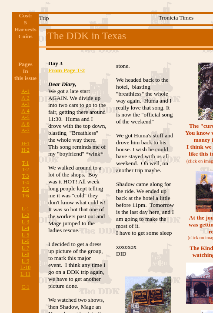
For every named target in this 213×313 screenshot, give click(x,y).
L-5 (25, 235)
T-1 (25, 163)
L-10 (25, 267)
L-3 (25, 222)
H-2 (25, 150)
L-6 (25, 241)
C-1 (26, 287)
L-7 (25, 248)
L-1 (25, 209)
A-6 (25, 124)
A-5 (25, 117)
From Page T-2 (66, 70)
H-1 (25, 143)
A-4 (25, 111)
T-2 (25, 169)
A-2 (25, 98)
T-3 (25, 176)
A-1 (25, 91)
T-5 (25, 189)
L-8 (25, 254)
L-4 (25, 228)
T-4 (25, 183)
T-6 (25, 196)
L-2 (25, 215)
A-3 (25, 104)
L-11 (25, 274)
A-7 (25, 130)
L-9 (25, 261)
